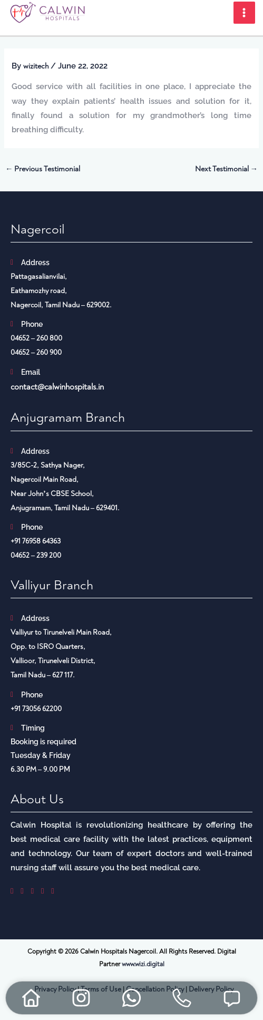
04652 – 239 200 (36, 555)
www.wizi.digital (143, 964)
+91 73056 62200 (36, 708)
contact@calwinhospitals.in (57, 387)
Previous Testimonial (43, 169)
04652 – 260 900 (36, 352)
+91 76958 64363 (36, 541)
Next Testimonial (226, 169)
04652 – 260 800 (36, 338)
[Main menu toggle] (244, 13)
